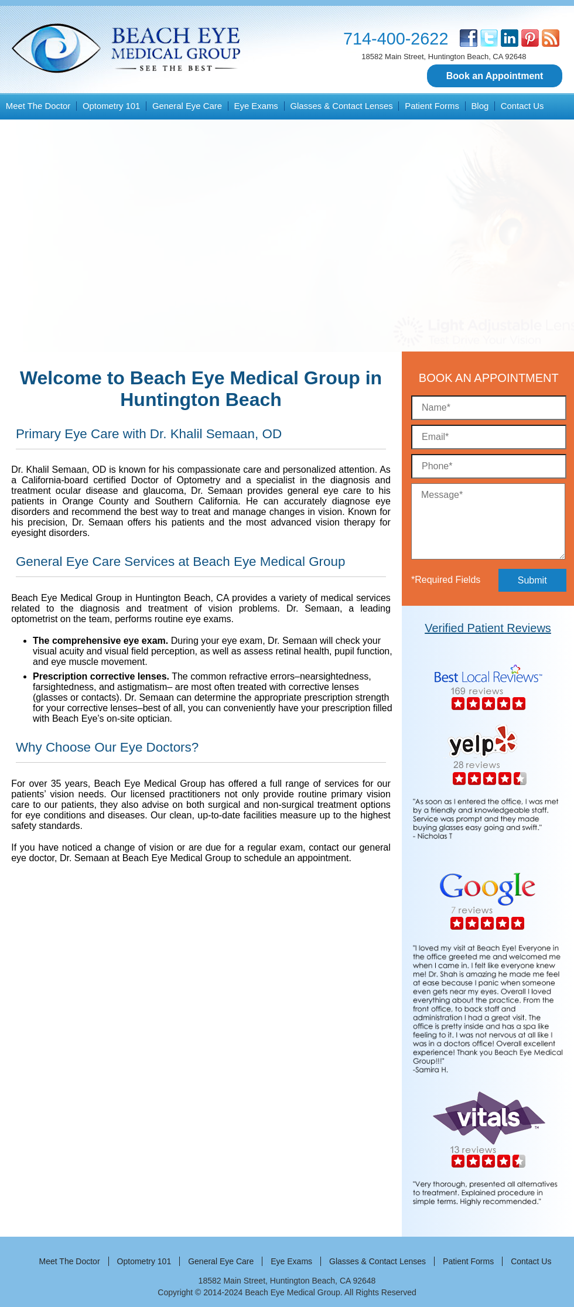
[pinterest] (530, 38)
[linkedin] (509, 38)
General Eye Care (187, 106)
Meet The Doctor (38, 106)
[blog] (550, 38)
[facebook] (468, 38)
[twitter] (489, 38)
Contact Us (522, 106)
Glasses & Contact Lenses (341, 106)
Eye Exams (256, 106)
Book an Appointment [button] (495, 76)
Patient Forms (432, 106)
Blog (479, 106)
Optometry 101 (111, 106)
